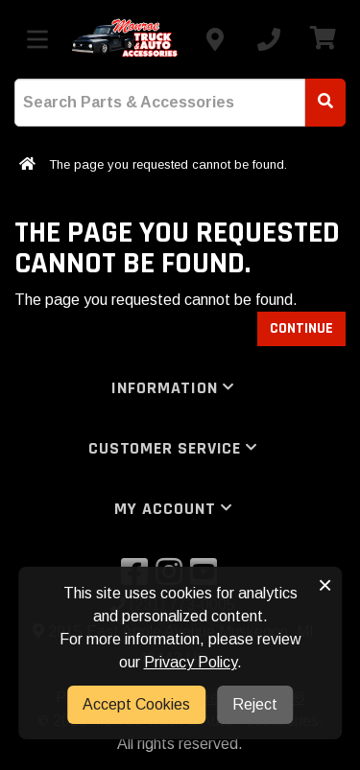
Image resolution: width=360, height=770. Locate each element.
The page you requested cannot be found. (168, 164)
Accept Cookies (136, 704)
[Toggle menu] (37, 39)
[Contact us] (215, 39)
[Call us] (269, 39)
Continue (301, 328)
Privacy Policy (190, 662)
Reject (254, 704)
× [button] (325, 585)
